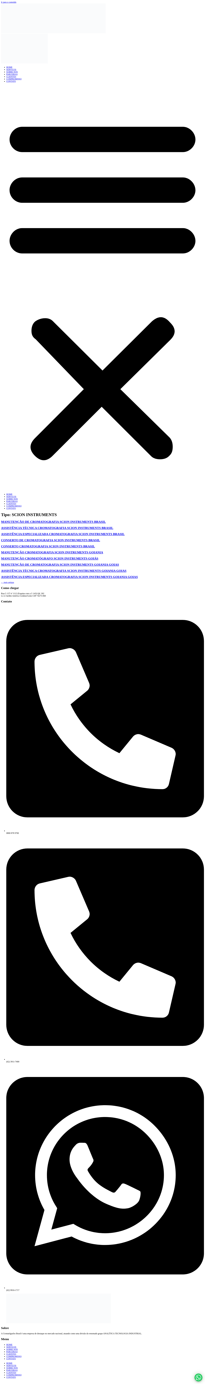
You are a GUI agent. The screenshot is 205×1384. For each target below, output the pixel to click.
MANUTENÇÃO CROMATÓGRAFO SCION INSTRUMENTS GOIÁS (49, 558)
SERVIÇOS (11, 69)
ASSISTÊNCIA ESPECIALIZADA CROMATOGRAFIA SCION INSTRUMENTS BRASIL (63, 534)
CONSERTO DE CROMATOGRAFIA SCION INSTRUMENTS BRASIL (50, 540)
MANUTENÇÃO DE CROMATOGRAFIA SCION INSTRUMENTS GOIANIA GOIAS (60, 564)
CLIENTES (11, 76)
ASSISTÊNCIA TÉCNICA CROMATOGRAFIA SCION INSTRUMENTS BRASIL (57, 528)
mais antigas (7, 582)
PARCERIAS (12, 74)
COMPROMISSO (13, 79)
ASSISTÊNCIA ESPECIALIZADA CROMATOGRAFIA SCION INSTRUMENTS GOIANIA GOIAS (69, 577)
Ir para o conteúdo (8, 2)
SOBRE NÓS (12, 72)
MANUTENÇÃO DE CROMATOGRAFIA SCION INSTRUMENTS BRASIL (53, 521)
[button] (102, 288)
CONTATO (11, 81)
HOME (9, 67)
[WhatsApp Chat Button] (198, 1377)
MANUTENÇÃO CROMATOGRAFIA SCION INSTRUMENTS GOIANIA (52, 552)
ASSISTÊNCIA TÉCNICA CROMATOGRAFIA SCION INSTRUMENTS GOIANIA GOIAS (63, 570)
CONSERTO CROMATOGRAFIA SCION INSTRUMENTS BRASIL (48, 546)
